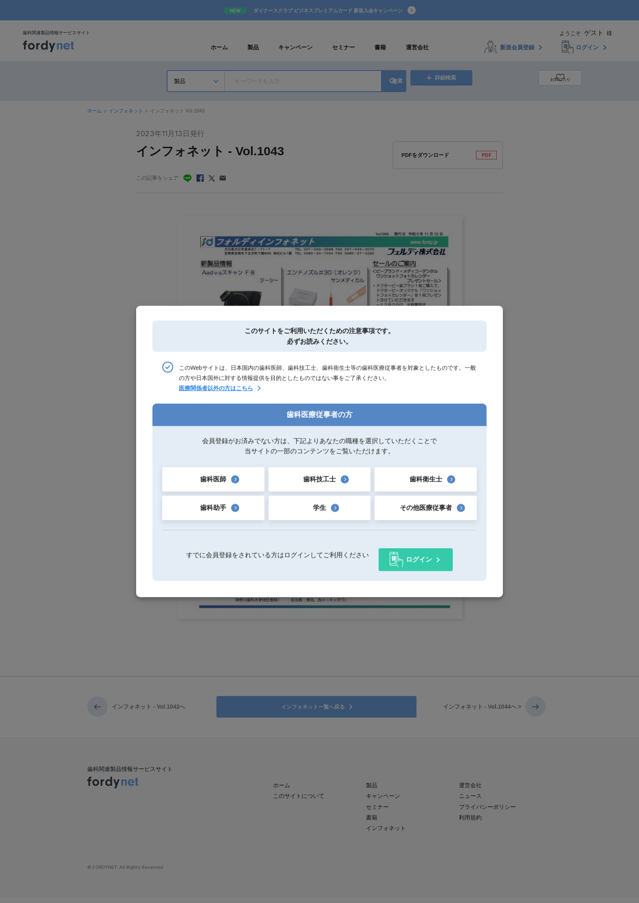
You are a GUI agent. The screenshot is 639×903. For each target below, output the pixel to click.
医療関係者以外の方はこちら (216, 393)
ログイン (419, 555)
